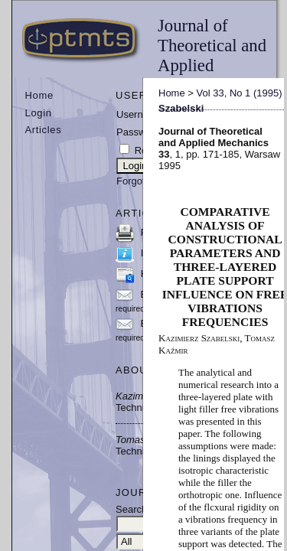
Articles (43, 129)
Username (139, 114)
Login (38, 113)
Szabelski (181, 108)
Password (138, 132)
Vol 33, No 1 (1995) (239, 93)
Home (39, 95)
